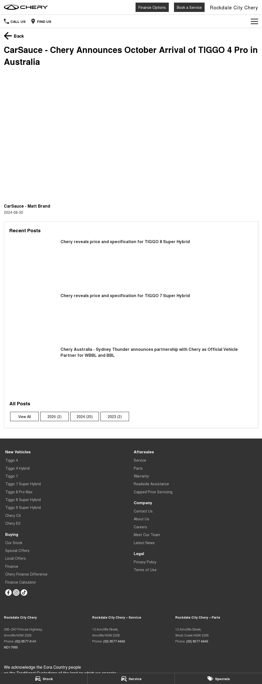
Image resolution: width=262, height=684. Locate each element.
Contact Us (143, 511)
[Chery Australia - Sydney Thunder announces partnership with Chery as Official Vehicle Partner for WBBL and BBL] (131, 370)
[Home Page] (26, 7)
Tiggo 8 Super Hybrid (23, 499)
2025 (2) (55, 416)
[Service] (131, 678)
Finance (11, 566)
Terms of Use (145, 569)
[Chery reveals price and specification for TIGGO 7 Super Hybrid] (131, 316)
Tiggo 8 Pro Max (18, 491)
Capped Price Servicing (153, 491)
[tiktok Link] (24, 592)
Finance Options (152, 7)
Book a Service (189, 7)
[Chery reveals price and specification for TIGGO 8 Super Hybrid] (131, 262)
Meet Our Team (147, 534)
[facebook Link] (8, 592)
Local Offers (15, 558)
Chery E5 (13, 523)
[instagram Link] (16, 592)
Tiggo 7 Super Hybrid (23, 483)
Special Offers (17, 550)
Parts (138, 468)
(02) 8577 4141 (26, 641)
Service (140, 460)
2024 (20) (85, 416)
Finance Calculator (20, 582)
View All (24, 416)
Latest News (144, 542)
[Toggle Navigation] (254, 21)
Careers (140, 526)
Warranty (141, 475)
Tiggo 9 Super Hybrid (23, 507)
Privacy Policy (145, 561)
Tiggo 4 (11, 460)
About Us (141, 518)
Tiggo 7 (11, 475)
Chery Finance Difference (26, 574)
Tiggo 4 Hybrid (17, 468)
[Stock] (43, 678)
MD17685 (11, 647)
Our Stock (13, 542)
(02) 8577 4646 (114, 641)
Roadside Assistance (151, 483)
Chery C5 (13, 515)
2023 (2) (115, 416)
